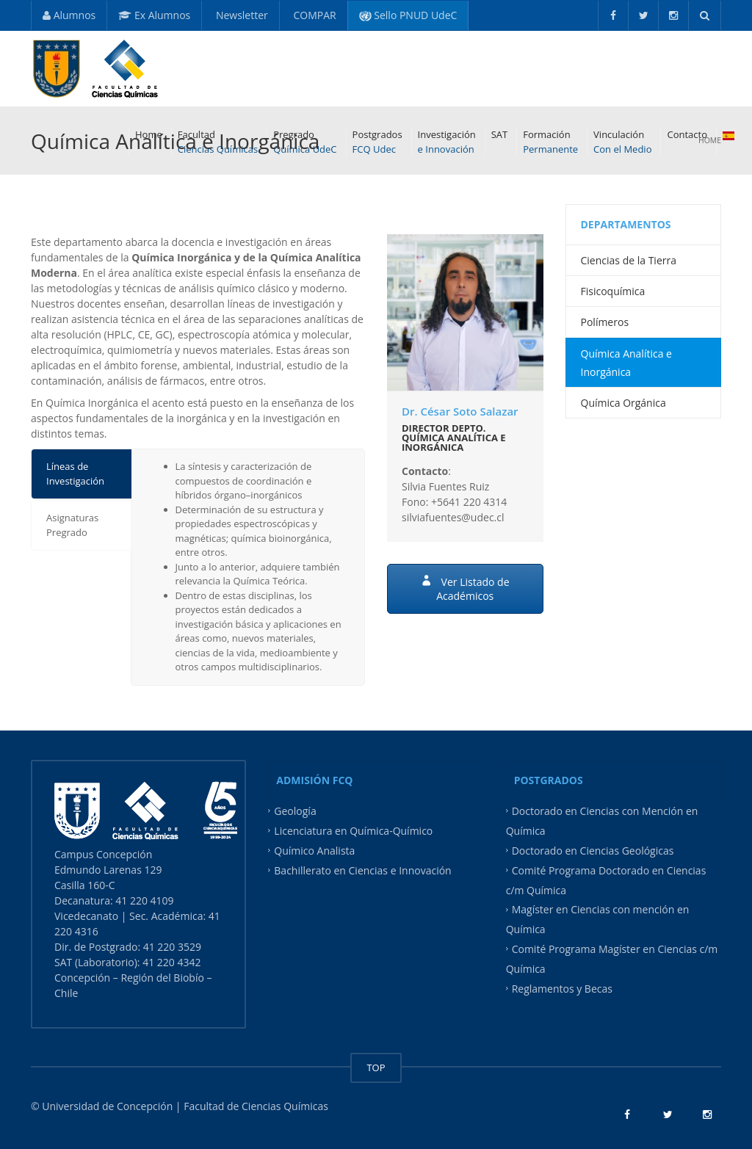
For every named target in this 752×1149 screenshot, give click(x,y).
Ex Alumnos (154, 15)
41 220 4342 (171, 962)
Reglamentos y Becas (562, 988)
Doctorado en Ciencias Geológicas (593, 851)
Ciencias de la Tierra (628, 260)
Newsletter (240, 15)
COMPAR (313, 15)
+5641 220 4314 (469, 502)
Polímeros (605, 322)
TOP (375, 1067)
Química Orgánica (623, 403)
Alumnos (69, 15)
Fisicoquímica (613, 291)
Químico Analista (314, 851)
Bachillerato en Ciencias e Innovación (362, 870)
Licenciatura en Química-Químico (353, 831)
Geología (295, 811)
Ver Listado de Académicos (465, 589)
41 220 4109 (145, 900)
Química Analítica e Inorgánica (626, 363)
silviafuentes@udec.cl (453, 517)
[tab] (81, 474)
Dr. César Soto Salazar (460, 411)
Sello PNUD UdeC (408, 15)
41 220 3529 (170, 947)
